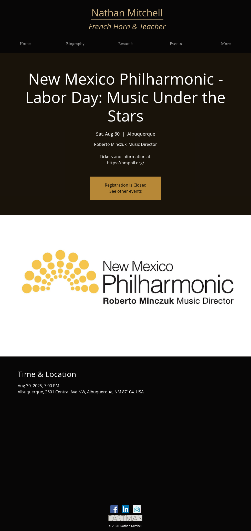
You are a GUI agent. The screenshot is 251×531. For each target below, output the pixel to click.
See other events (125, 191)
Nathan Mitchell (127, 12)
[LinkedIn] (125, 509)
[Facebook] (114, 509)
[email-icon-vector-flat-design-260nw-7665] (137, 509)
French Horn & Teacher (127, 26)
